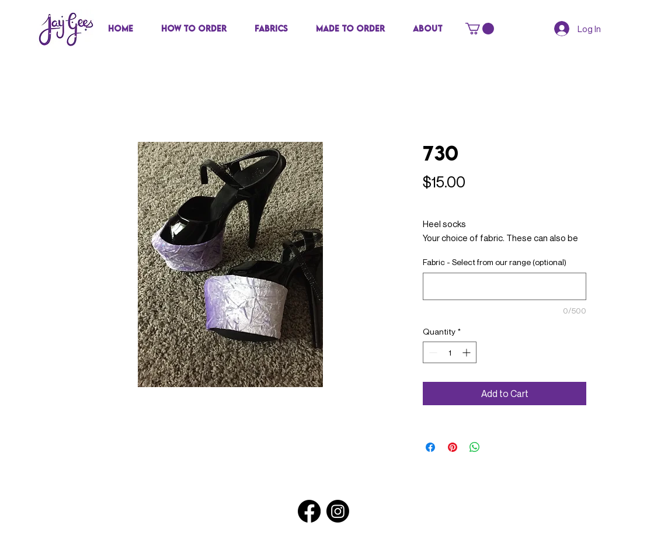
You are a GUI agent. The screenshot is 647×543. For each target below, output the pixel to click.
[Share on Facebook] (430, 447)
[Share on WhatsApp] (475, 447)
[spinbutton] (449, 352)
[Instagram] (337, 511)
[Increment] (467, 352)
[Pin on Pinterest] (453, 447)
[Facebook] (309, 511)
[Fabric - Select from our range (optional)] (504, 286)
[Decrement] (432, 352)
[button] (271, 28)
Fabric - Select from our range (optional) (494, 262)
